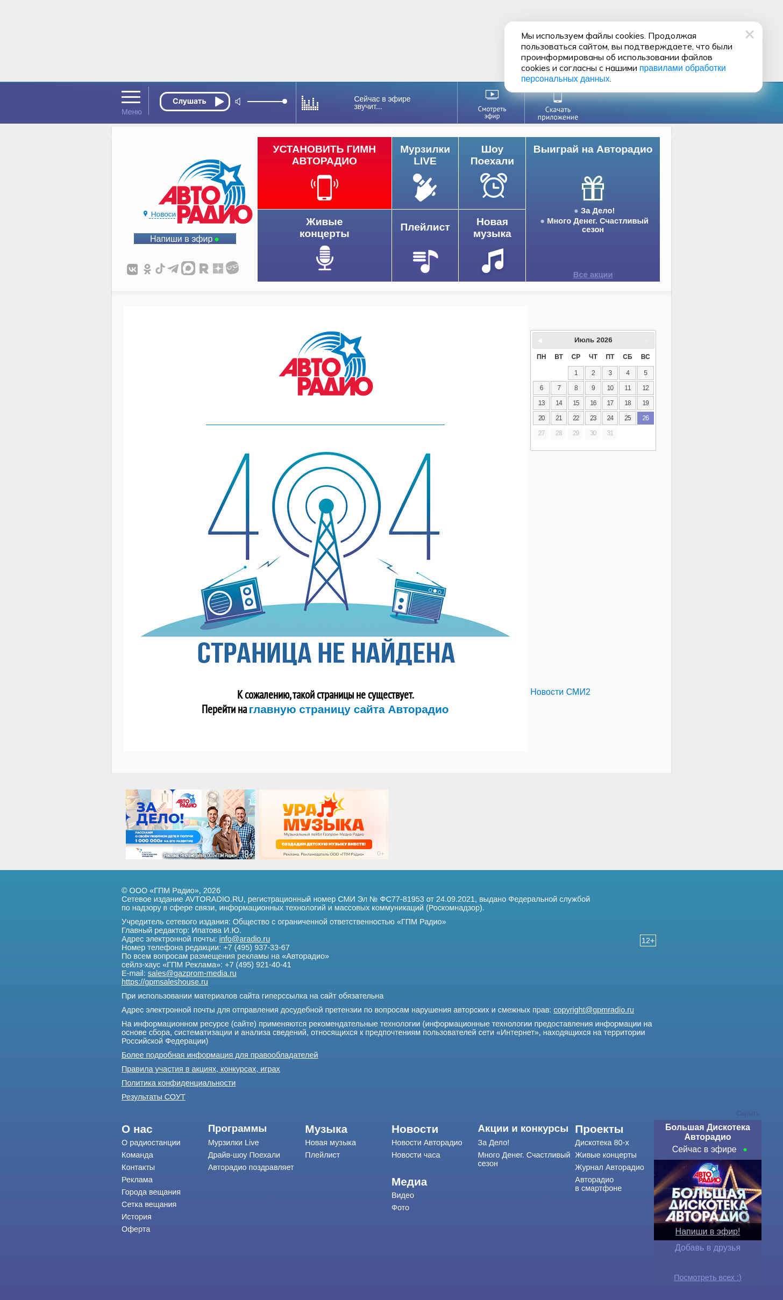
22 (576, 418)
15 (576, 403)
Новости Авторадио (427, 1142)
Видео (403, 1195)
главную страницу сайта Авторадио (349, 709)
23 (593, 418)
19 (646, 403)
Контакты (138, 1167)
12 (646, 388)
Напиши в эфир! (708, 1231)
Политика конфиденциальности (179, 1083)
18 (627, 403)
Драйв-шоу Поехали (244, 1155)
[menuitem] (165, 1129)
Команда (137, 1155)
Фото (400, 1207)
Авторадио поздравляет (251, 1167)
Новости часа (416, 1155)
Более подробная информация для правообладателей (220, 1055)
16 (593, 403)
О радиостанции (151, 1142)
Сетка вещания (149, 1204)
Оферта (136, 1229)
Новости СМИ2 (560, 691)
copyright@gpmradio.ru (593, 1009)
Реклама (137, 1179)
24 (610, 418)
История (137, 1216)
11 (627, 388)
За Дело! (598, 210)
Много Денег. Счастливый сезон (598, 225)
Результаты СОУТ (154, 1097)
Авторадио (598, 1184)
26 (646, 418)
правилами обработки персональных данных (578, 68)
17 (610, 403)
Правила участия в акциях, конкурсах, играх (201, 1069)
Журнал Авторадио (609, 1167)
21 (558, 418)
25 (627, 418)
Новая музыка (330, 1142)
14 (558, 403)
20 (541, 418)
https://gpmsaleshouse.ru (165, 982)
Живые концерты (606, 1155)
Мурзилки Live (233, 1142)
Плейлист (322, 1155)
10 (610, 388)
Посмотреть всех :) (708, 1277)
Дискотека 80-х (602, 1142)
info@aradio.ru (245, 939)
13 (541, 403)
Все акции (593, 274)
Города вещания (151, 1192)
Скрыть (748, 1113)
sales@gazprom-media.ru (192, 973)
